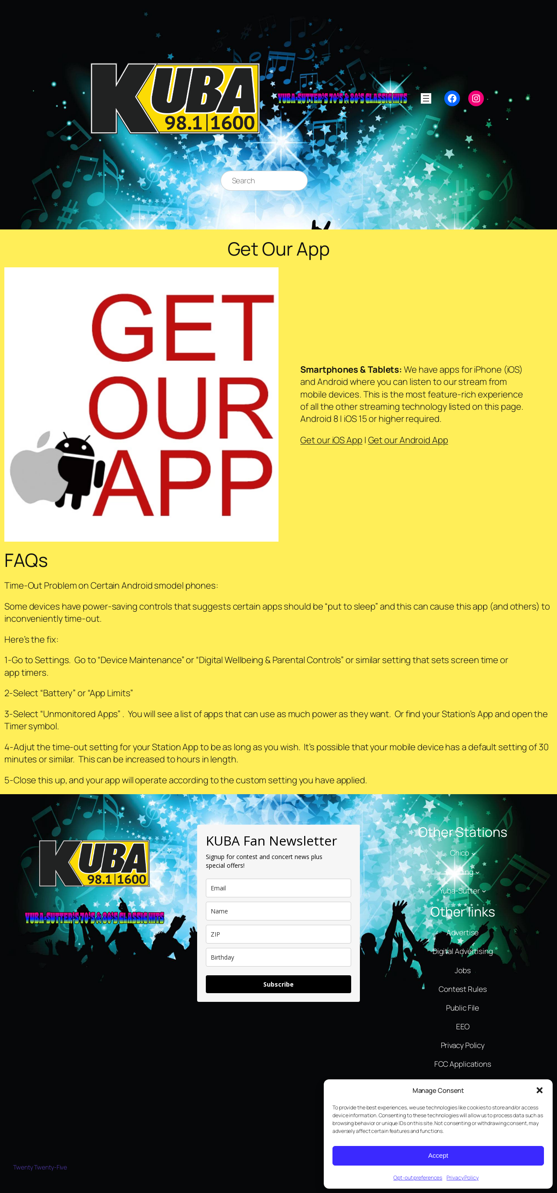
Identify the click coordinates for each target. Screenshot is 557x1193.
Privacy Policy (462, 1177)
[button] (539, 1090)
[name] (278, 911)
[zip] (278, 934)
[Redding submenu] (477, 871)
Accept (438, 1155)
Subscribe (278, 984)
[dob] (278, 957)
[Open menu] (426, 98)
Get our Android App (408, 440)
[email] (278, 888)
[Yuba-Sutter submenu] (484, 891)
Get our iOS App (331, 440)
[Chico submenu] (473, 853)
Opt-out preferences (417, 1177)
